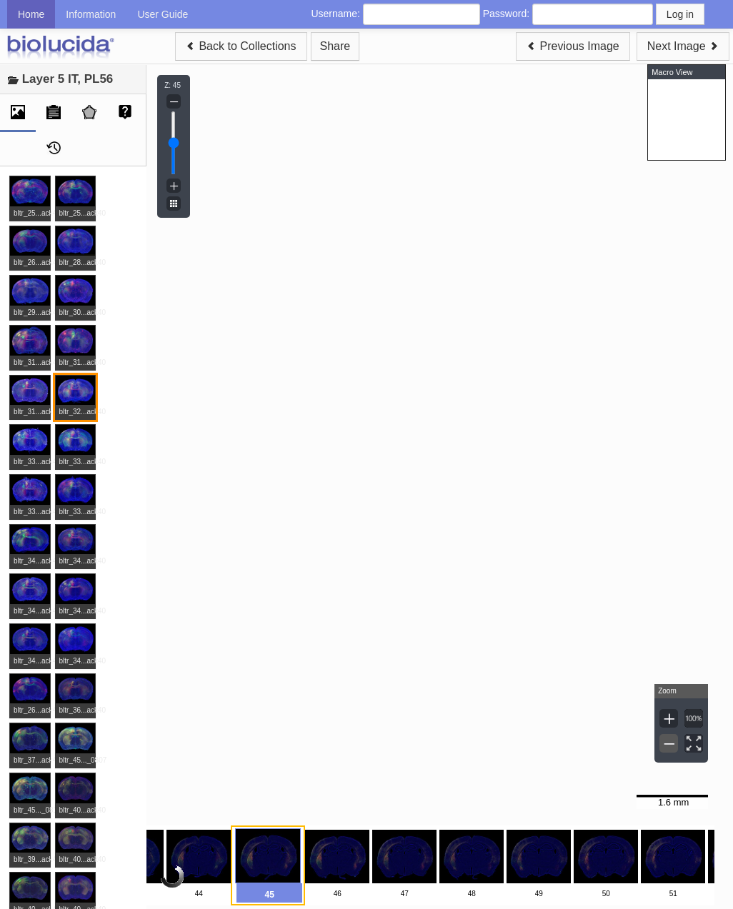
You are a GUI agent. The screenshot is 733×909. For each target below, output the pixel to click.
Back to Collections (241, 46)
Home (31, 14)
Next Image (683, 46)
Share (335, 46)
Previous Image (573, 46)
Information (91, 14)
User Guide (162, 14)
